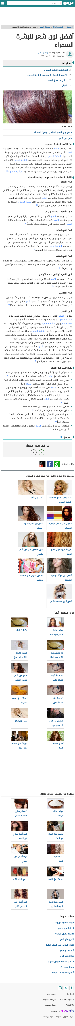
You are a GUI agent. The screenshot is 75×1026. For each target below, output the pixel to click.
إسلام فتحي (43, 52)
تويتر (42, 464)
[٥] (19, 383)
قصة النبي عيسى (66, 928)
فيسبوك (50, 464)
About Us (70, 1005)
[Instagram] (60, 988)
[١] (7, 170)
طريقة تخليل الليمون (64, 934)
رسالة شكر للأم (67, 967)
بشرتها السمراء (38, 331)
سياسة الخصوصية (48, 999)
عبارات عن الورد (67, 956)
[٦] (62, 402)
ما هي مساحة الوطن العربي (60, 962)
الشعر (56, 149)
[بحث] (60, 3)
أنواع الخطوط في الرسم (62, 973)
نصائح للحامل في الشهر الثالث (60, 945)
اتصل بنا (70, 994)
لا (33, 452)
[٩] (51, 428)
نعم (41, 452)
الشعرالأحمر (66, 323)
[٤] (8, 375)
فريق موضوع (50, 1005)
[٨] (56, 421)
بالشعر (38, 426)
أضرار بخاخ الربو (67, 939)
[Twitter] (66, 988)
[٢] (25, 223)
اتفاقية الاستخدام (67, 999)
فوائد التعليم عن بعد (64, 923)
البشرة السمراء (54, 156)
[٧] (33, 409)
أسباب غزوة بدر (67, 950)
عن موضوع (51, 994)
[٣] (9, 304)
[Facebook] (71, 988)
